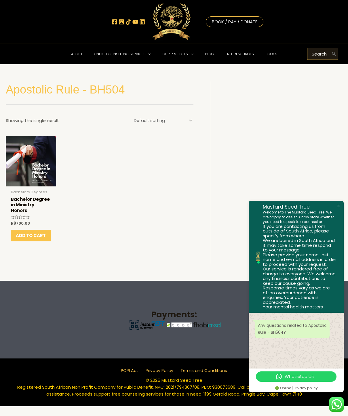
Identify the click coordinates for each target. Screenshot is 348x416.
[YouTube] (135, 22)
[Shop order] (161, 120)
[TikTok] (128, 22)
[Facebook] (114, 22)
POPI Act (132, 380)
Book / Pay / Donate (234, 22)
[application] (155, 53)
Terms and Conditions (201, 380)
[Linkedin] (142, 22)
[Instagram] (121, 22)
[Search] (334, 54)
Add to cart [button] (25, 242)
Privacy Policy (159, 380)
